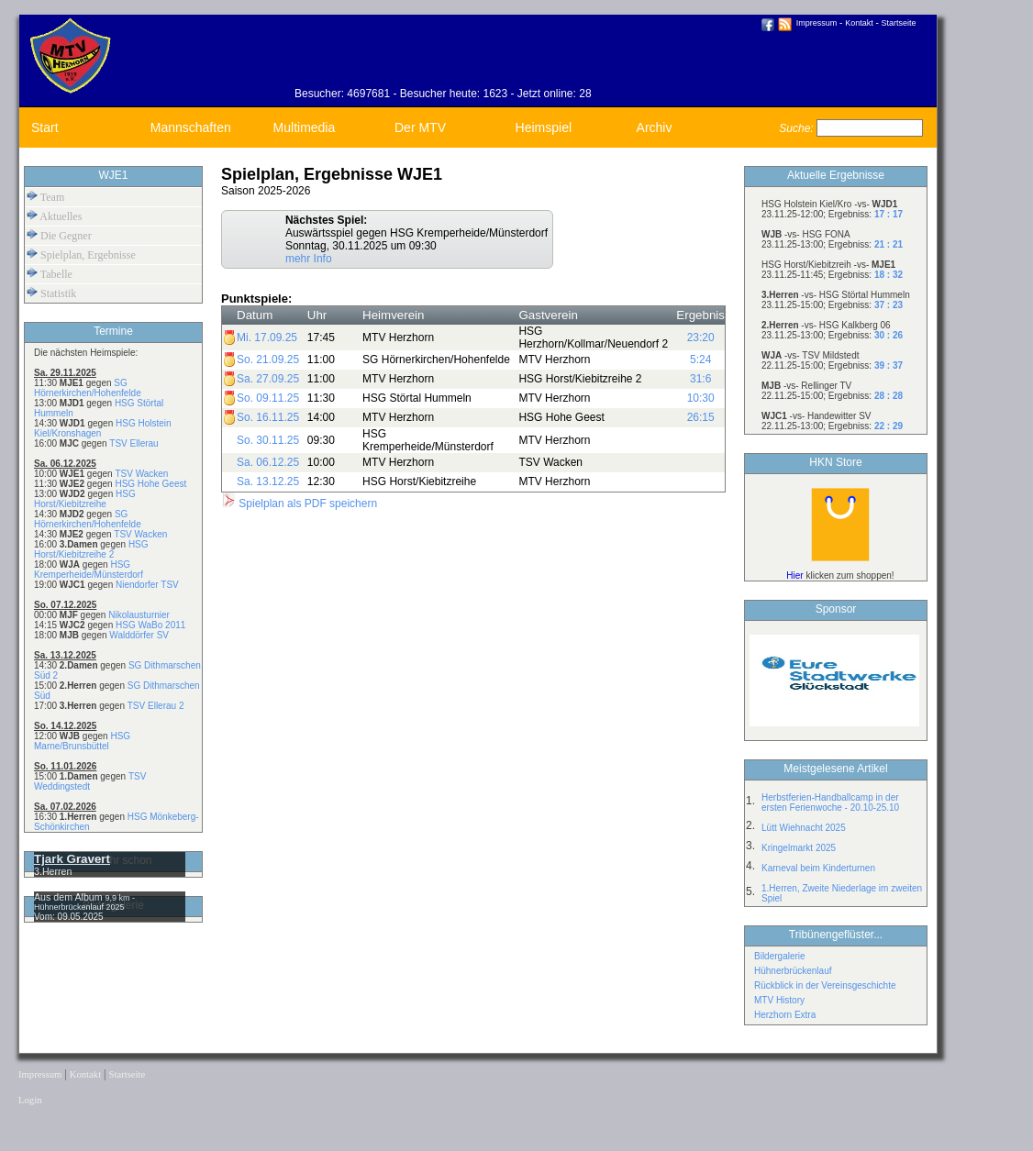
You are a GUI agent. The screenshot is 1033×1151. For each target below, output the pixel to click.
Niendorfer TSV (147, 585)
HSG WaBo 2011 (150, 625)
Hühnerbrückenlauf (793, 971)
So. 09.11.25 (268, 398)
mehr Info (308, 258)
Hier (794, 575)
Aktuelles (54, 216)
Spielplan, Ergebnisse (81, 254)
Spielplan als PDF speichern (299, 503)
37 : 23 (888, 305)
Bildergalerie (779, 956)
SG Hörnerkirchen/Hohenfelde (87, 388)
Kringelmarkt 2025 (798, 848)
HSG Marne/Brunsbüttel (82, 741)
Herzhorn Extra (785, 1015)
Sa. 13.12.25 (268, 481)
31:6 (700, 378)
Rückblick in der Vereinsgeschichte (825, 985)
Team (45, 197)
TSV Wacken (141, 474)
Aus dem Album (70, 896)
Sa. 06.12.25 (268, 462)
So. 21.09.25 (268, 359)
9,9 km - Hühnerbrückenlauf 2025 (84, 902)
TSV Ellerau (133, 443)
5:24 (700, 359)
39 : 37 (888, 365)
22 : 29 (888, 426)
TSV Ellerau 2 (156, 706)
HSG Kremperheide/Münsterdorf (88, 569)
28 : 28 (888, 396)
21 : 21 (888, 244)
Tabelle (49, 274)
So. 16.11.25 (268, 417)
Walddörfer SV (139, 635)
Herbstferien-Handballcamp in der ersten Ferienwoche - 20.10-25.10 (830, 802)
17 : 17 (888, 214)
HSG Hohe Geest (150, 484)
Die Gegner (59, 235)
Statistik (51, 293)
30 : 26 (888, 335)
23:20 (701, 337)
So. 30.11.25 (268, 440)
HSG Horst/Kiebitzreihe (85, 499)
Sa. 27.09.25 (268, 378)
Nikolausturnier (139, 615)
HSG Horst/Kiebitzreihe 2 (91, 549)
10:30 (701, 398)
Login (29, 1100)
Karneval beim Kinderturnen (818, 868)
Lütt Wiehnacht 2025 (803, 828)
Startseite (899, 23)
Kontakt (859, 23)
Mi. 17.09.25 (267, 337)
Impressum (817, 23)
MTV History (779, 1000)
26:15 (701, 417)
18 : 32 (888, 275)
